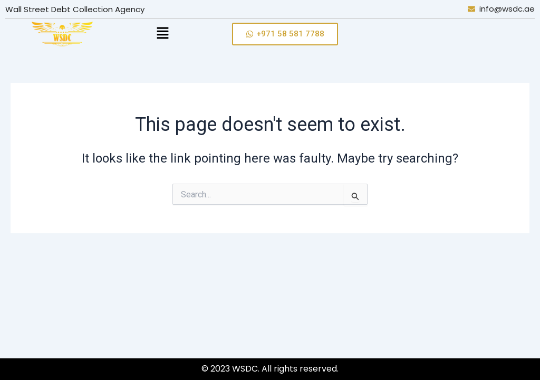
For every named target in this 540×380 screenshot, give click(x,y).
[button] (180, 33)
